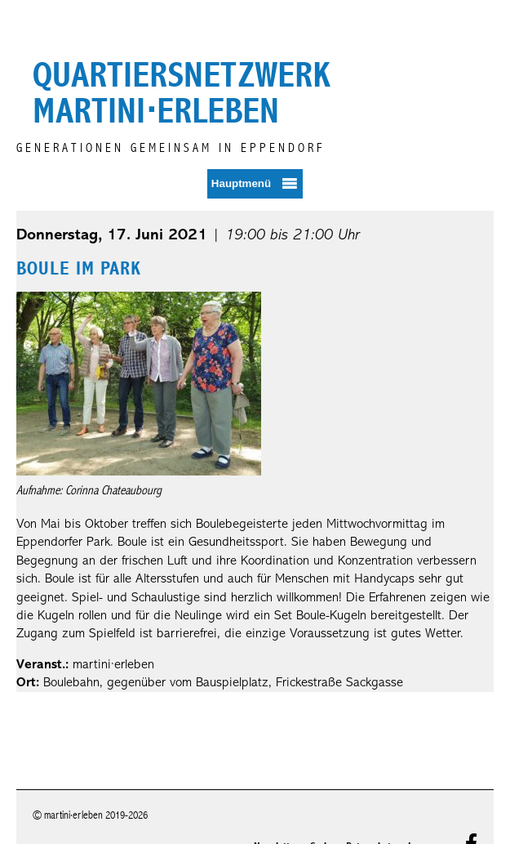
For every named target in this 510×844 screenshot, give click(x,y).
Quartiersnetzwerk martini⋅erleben (181, 93)
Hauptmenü (241, 183)
